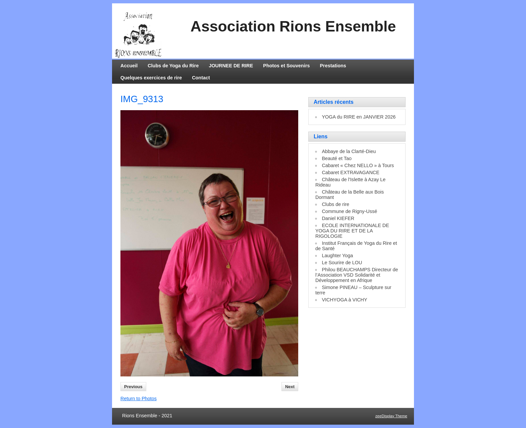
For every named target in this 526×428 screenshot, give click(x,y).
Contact (201, 77)
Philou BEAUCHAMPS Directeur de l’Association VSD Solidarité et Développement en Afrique (356, 275)
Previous (133, 386)
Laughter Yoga (337, 255)
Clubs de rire (335, 204)
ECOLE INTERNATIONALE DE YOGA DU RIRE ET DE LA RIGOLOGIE (352, 231)
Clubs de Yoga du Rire (173, 65)
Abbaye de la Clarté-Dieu (349, 151)
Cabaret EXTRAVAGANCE (350, 172)
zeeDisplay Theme (391, 416)
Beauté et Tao (337, 158)
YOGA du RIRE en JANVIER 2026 (359, 117)
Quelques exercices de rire (151, 77)
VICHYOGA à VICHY (344, 299)
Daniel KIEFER (338, 218)
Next (290, 386)
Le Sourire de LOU (342, 262)
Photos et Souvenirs (286, 65)
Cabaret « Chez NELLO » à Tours (358, 165)
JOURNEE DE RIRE (231, 65)
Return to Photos (138, 398)
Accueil (129, 65)
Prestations (333, 65)
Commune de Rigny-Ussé (349, 211)
